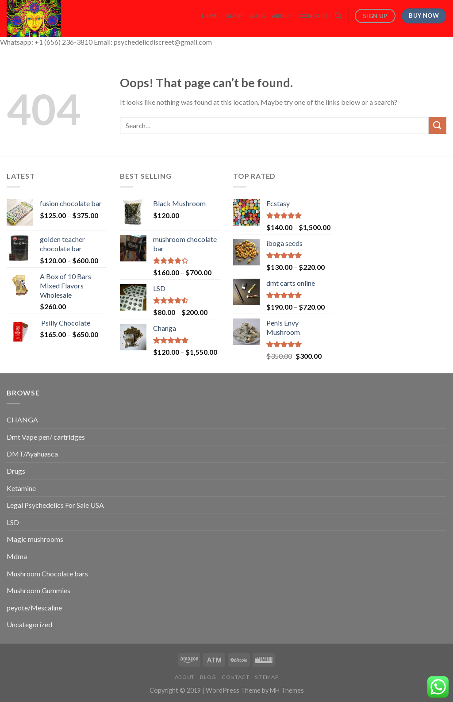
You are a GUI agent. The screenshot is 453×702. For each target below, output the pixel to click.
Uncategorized (29, 624)
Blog (257, 15)
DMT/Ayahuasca (32, 453)
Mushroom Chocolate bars (47, 573)
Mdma (17, 556)
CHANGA (22, 419)
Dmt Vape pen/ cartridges (46, 437)
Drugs (16, 471)
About (282, 15)
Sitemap (266, 677)
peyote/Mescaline (34, 607)
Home (211, 15)
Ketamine (21, 488)
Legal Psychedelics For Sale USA (55, 505)
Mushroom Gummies (38, 590)
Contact (314, 15)
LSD (13, 522)
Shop (234, 15)
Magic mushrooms (35, 539)
